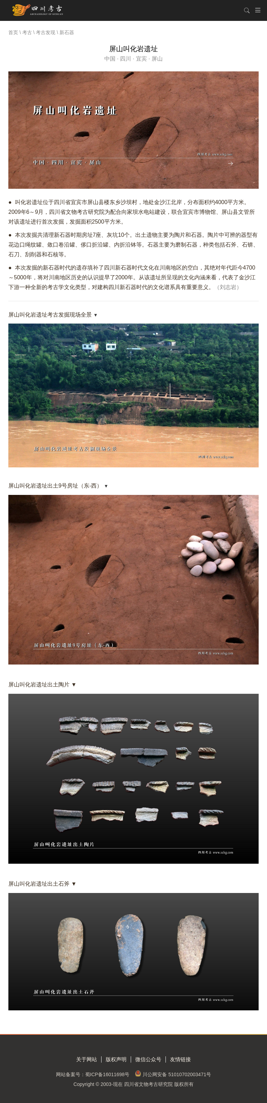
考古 (27, 32)
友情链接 (180, 1059)
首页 (13, 32)
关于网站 (86, 1059)
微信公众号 (148, 1059)
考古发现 (45, 32)
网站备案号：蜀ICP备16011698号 (93, 1074)
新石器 (66, 32)
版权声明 (116, 1059)
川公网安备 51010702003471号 (177, 1074)
